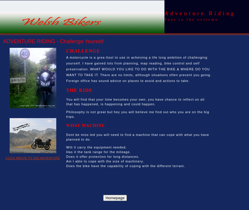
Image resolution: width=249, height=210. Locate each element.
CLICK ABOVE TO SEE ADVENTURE (33, 158)
